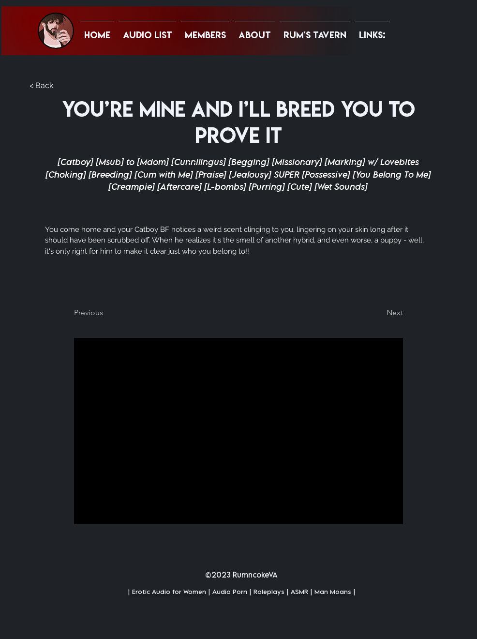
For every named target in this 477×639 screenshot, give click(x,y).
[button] (372, 30)
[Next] (379, 312)
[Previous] (106, 312)
